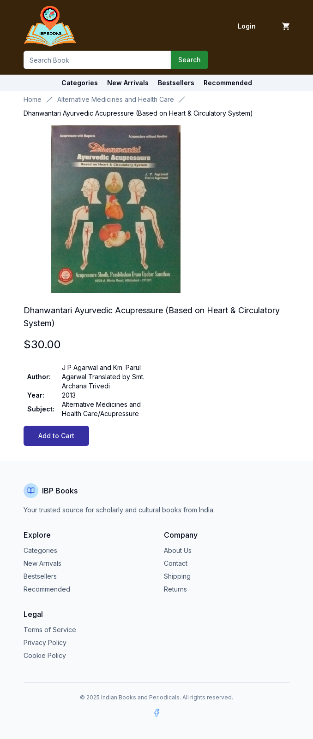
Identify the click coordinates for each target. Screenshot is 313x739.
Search (189, 60)
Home (33, 99)
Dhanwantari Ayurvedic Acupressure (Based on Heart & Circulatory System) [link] (138, 113)
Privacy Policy (45, 642)
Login (247, 26)
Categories (79, 83)
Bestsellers (40, 576)
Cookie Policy (45, 655)
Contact (175, 563)
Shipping (177, 576)
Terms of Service (50, 629)
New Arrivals (42, 563)
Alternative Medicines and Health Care (115, 99)
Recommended (47, 589)
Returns (175, 589)
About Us (178, 550)
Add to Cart (56, 436)
